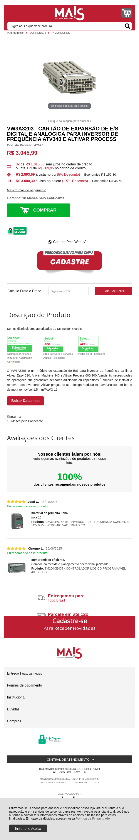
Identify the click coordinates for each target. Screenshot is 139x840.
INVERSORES (61, 32)
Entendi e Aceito (28, 828)
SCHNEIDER (38, 32)
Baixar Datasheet (25, 401)
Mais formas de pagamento (26, 190)
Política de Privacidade (93, 818)
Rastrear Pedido (32, 673)
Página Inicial (15, 32)
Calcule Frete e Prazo (24, 291)
